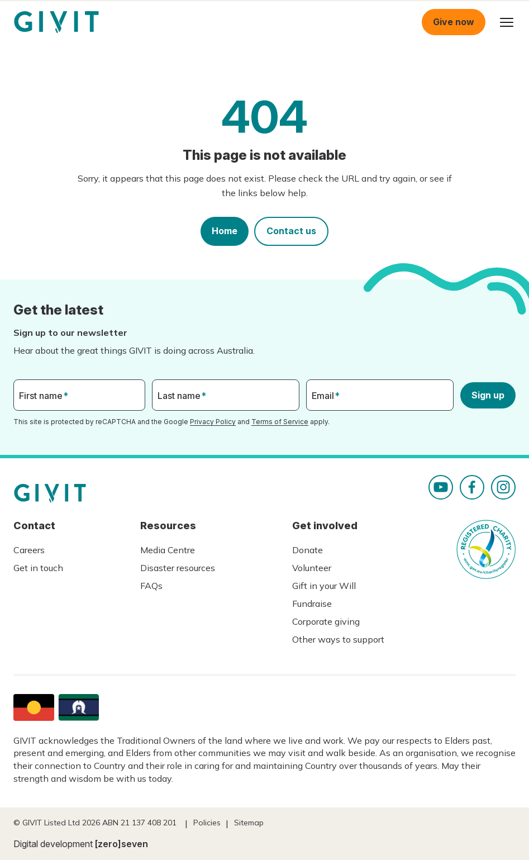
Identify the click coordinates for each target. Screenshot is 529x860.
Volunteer (311, 567)
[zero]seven (121, 843)
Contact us (291, 230)
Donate (307, 549)
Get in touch (38, 567)
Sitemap (249, 823)
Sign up (487, 395)
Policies (207, 823)
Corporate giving (326, 621)
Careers (29, 549)
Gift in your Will (324, 585)
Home (224, 230)
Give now (453, 21)
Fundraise (312, 603)
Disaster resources (177, 567)
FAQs (151, 585)
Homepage (56, 22)
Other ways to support (338, 639)
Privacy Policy (213, 421)
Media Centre (167, 549)
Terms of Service (279, 421)
